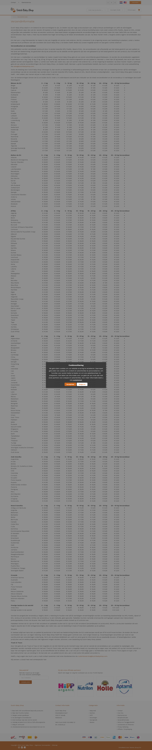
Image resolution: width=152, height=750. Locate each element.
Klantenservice (26, 2)
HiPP (91, 715)
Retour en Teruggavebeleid (126, 722)
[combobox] (97, 10)
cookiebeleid (77, 380)
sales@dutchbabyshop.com (23, 66)
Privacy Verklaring (123, 727)
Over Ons (120, 713)
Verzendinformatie (123, 720)
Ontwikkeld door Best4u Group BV (130, 747)
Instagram (19, 747)
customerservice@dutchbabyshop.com (92, 656)
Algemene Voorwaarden (42, 745)
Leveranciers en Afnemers (126, 724)
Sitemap (54, 745)
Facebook (25, 747)
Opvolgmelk (93, 720)
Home (14, 17)
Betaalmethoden (123, 717)
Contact (13, 2)
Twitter (22, 747)
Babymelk (93, 710)
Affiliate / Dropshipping (125, 729)
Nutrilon (92, 713)
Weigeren (82, 384)
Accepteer (70, 384)
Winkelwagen (132, 10)
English (125, 2)
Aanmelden (135, 2)
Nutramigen (93, 717)
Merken (92, 722)
